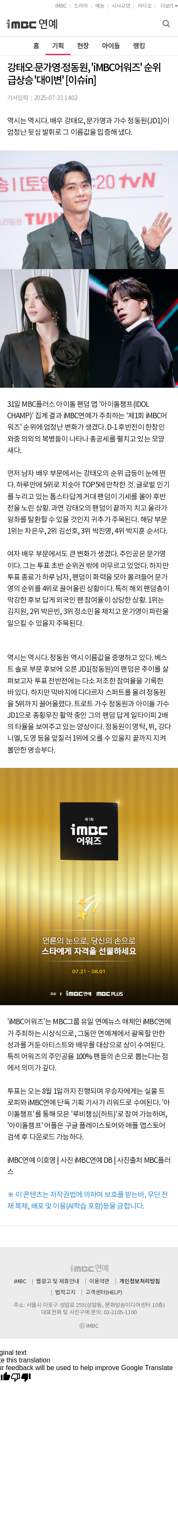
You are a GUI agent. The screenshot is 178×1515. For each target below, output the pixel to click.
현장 (83, 46)
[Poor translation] (21, 1378)
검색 (167, 24)
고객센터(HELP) (103, 1293)
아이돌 (111, 46)
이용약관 (99, 1282)
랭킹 (139, 46)
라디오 (145, 6)
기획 (58, 46)
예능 (100, 6)
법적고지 (65, 1293)
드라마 (81, 6)
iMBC (61, 6)
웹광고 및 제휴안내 (57, 1282)
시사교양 (121, 6)
